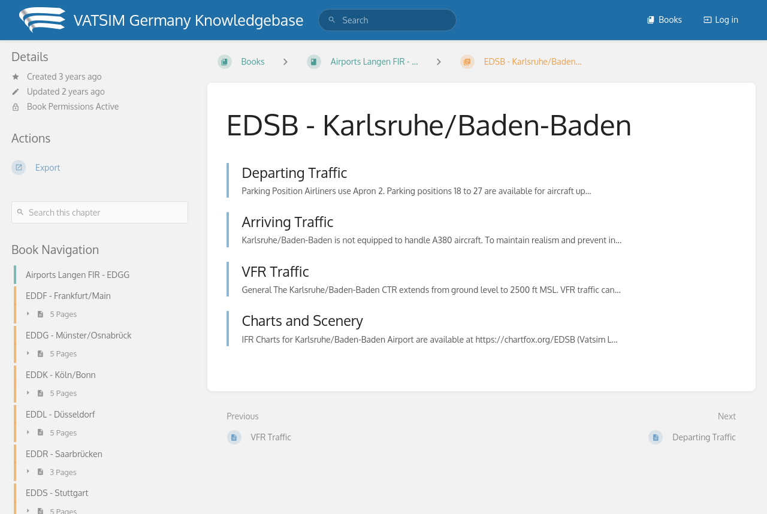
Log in (720, 19)
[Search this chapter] (99, 212)
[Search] (332, 20)
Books (664, 19)
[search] (387, 20)
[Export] (100, 167)
